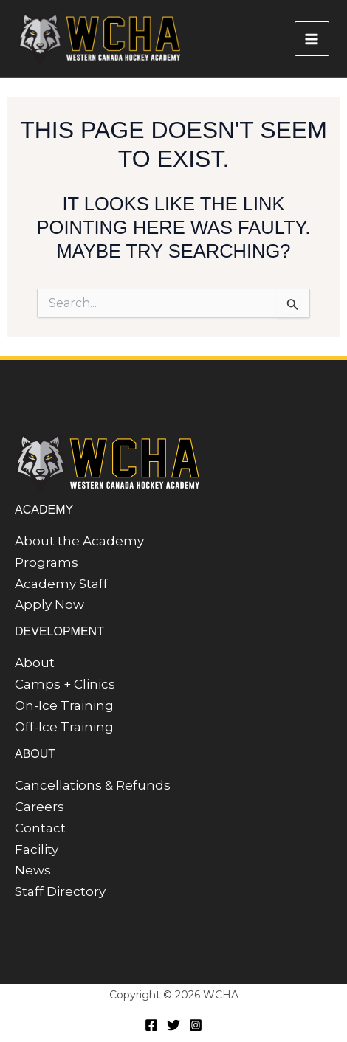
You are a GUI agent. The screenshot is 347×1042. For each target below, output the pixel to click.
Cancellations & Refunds (93, 785)
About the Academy (79, 541)
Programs (46, 562)
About (35, 662)
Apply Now (49, 604)
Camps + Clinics (65, 684)
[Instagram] (195, 1025)
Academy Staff (61, 583)
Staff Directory (60, 891)
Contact (40, 828)
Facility (36, 849)
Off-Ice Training (64, 727)
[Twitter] (173, 1025)
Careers (39, 806)
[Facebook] (151, 1025)
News (33, 870)
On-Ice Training (64, 705)
